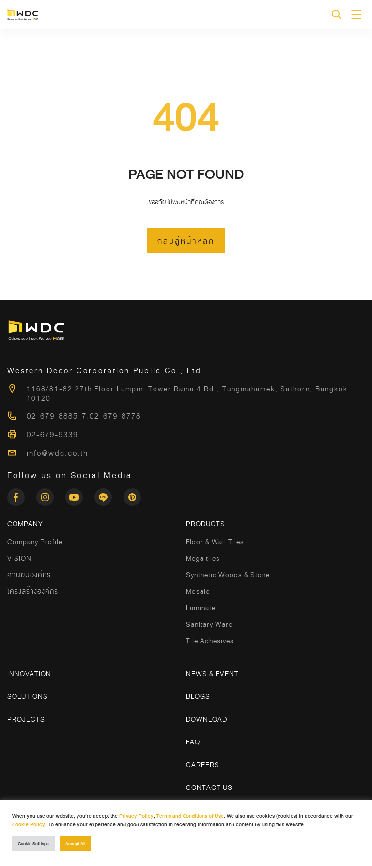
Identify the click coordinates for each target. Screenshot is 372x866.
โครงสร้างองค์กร (32, 591)
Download (206, 719)
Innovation (29, 673)
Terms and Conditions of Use (190, 816)
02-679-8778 (115, 416)
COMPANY (25, 524)
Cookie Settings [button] (33, 844)
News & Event (212, 673)
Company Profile (34, 541)
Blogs (198, 696)
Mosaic (198, 591)
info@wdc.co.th (57, 453)
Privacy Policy (136, 816)
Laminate (201, 607)
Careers (202, 764)
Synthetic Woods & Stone (228, 574)
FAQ (193, 742)
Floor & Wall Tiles (215, 541)
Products (205, 524)
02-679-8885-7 (57, 416)
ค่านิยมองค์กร (29, 574)
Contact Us (209, 787)
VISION (19, 558)
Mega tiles (203, 558)
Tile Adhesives (210, 640)
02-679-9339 (52, 434)
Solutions (27, 696)
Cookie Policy (28, 824)
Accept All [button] (75, 844)
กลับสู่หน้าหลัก (186, 241)
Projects (26, 719)
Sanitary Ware (209, 624)
